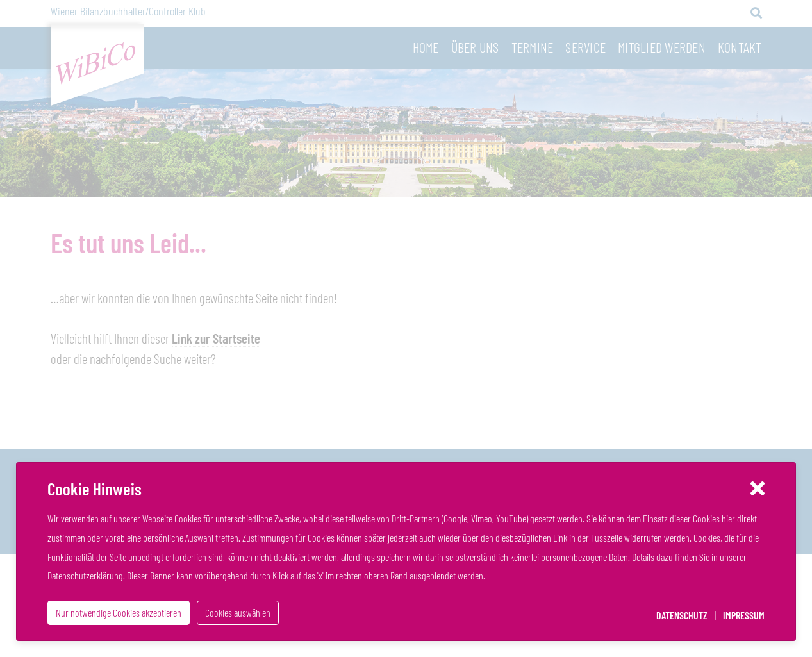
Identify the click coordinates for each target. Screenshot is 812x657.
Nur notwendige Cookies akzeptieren (118, 612)
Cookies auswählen (237, 612)
